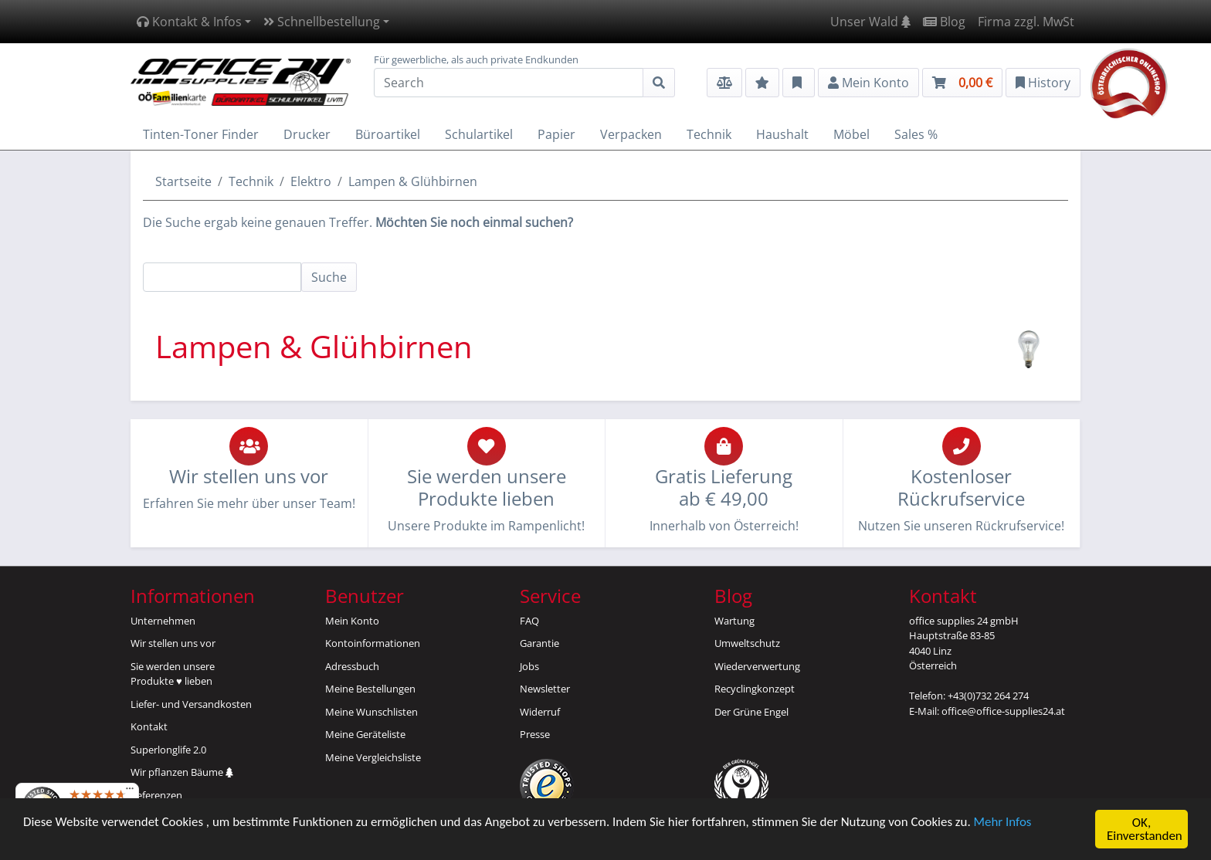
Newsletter (545, 689)
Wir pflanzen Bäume (182, 772)
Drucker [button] (307, 134)
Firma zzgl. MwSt (1026, 21)
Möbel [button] (851, 134)
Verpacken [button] (631, 134)
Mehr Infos (1006, 826)
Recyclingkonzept (754, 689)
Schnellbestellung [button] (321, 21)
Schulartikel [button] (479, 134)
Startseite (183, 181)
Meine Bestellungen (370, 689)
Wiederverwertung (757, 666)
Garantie (539, 643)
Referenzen (156, 795)
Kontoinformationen (372, 643)
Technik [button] (709, 134)
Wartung (734, 621)
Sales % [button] (916, 134)
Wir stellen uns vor (173, 643)
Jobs (529, 666)
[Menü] (129, 792)
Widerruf (540, 712)
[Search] (508, 82)
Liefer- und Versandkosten (191, 704)
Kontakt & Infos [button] (189, 21)
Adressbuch (352, 666)
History (1043, 82)
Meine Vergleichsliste (373, 757)
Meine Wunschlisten (371, 712)
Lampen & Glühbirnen (412, 181)
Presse (535, 734)
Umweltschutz (747, 643)
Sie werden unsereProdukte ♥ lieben (173, 674)
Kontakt (149, 726)
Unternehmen (163, 621)
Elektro (310, 181)
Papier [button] (556, 134)
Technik (251, 181)
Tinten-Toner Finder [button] (201, 134)
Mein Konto (352, 621)
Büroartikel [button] (387, 134)
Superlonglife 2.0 (168, 750)
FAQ (529, 621)
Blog (944, 21)
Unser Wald (870, 21)
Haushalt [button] (782, 134)
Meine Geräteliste (365, 734)
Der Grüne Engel (751, 712)
